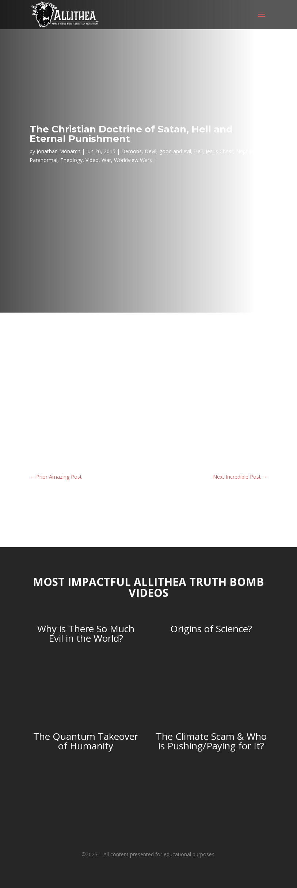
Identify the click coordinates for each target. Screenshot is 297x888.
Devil (150, 151)
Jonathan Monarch (58, 151)
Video (92, 160)
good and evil (175, 151)
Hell (198, 151)
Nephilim (246, 151)
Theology (71, 160)
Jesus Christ (219, 151)
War (106, 160)
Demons (131, 151)
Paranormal (43, 160)
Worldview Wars (133, 160)
